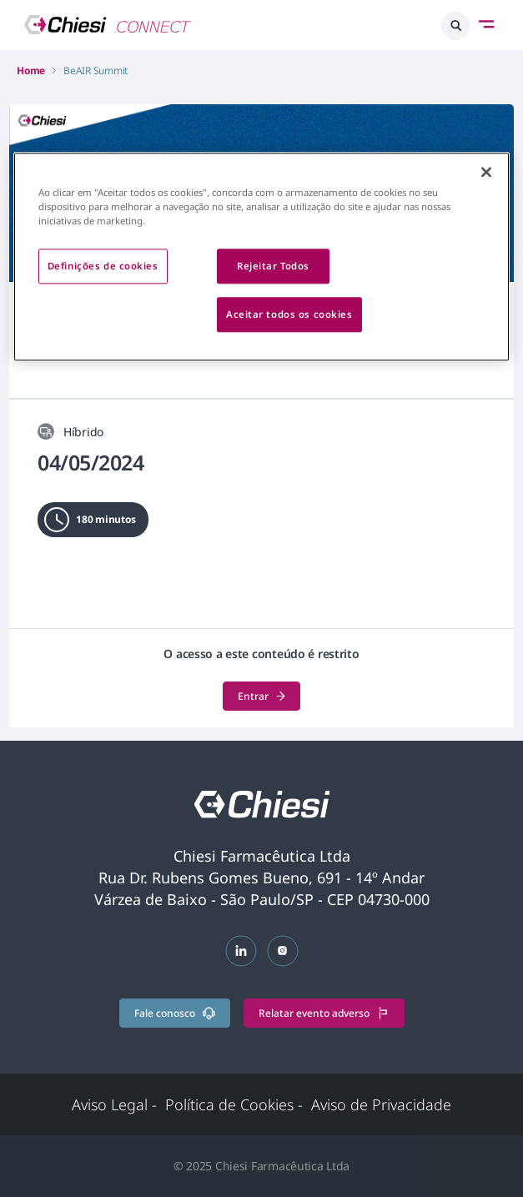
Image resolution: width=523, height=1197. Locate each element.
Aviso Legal (114, 1104)
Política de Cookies (234, 1104)
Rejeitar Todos (273, 266)
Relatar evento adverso (324, 1013)
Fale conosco (174, 1013)
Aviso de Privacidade (381, 1104)
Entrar (261, 696)
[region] (261, 257)
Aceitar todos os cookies (289, 315)
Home (31, 70)
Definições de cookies (103, 266)
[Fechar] (486, 172)
